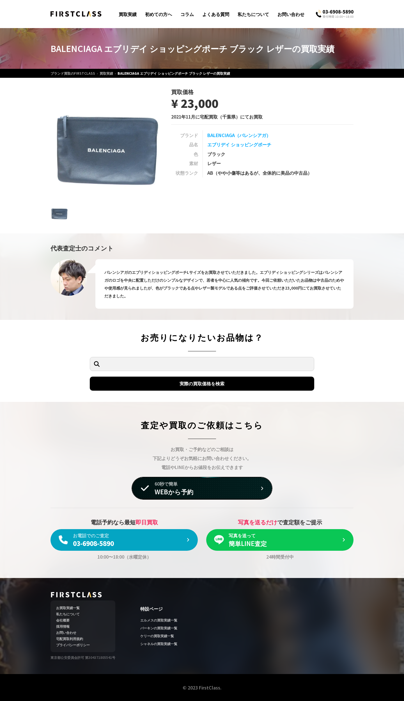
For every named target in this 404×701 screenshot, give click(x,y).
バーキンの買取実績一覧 (158, 627)
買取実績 (128, 14)
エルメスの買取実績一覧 (158, 620)
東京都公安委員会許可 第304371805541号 (82, 657)
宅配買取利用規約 (69, 638)
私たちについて (253, 14)
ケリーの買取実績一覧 (157, 635)
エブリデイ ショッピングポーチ (239, 144)
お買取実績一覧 (68, 607)
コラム (187, 14)
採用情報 (63, 626)
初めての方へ (158, 14)
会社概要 (63, 620)
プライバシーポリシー (73, 644)
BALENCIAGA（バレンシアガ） (239, 135)
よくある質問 (215, 14)
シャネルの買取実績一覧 (158, 643)
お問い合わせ (290, 14)
